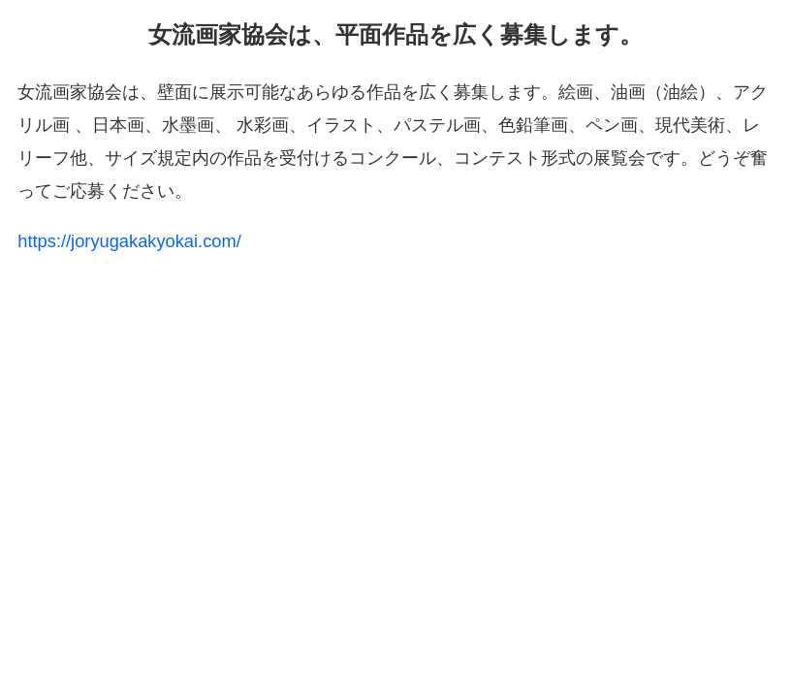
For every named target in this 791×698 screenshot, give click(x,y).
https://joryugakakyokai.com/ (128, 241)
